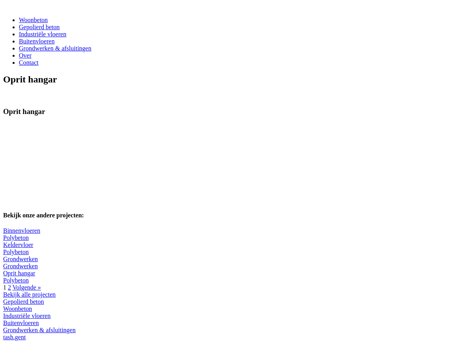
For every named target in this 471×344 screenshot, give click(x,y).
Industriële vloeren (42, 34)
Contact (29, 62)
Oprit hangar (19, 273)
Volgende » (27, 287)
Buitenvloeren (37, 41)
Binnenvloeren (21, 230)
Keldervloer (18, 244)
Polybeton (16, 237)
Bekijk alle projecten (29, 294)
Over (25, 55)
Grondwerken (20, 259)
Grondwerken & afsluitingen (55, 48)
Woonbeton (33, 20)
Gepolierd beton (39, 27)
